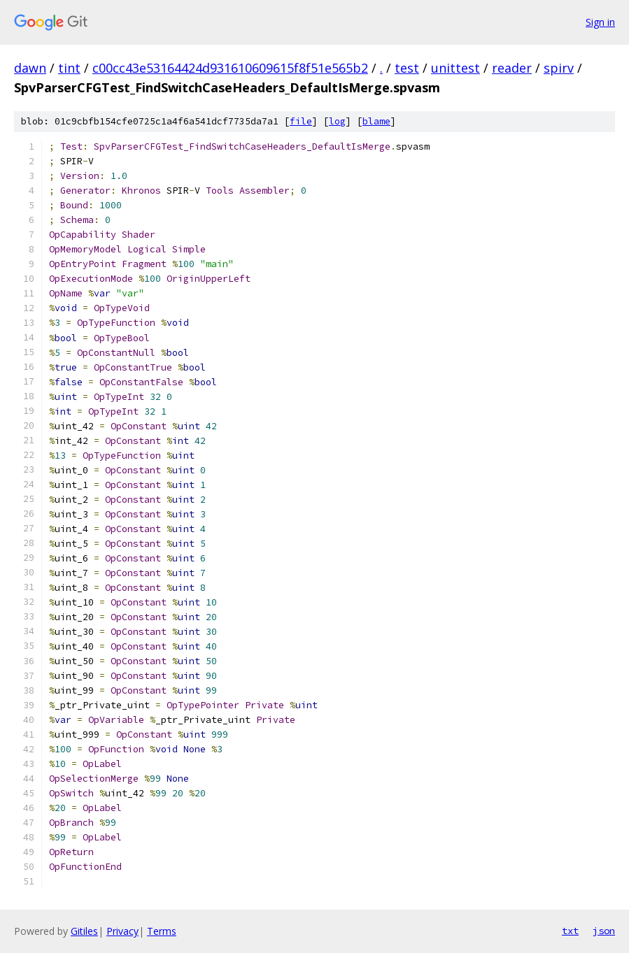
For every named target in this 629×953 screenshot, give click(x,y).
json (604, 930)
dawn (30, 67)
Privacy (122, 931)
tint (69, 67)
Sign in (600, 22)
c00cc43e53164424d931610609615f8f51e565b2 (230, 67)
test (407, 67)
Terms (161, 931)
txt (570, 930)
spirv (559, 67)
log (337, 121)
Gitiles (84, 931)
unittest (455, 67)
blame (376, 121)
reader (512, 67)
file (301, 121)
